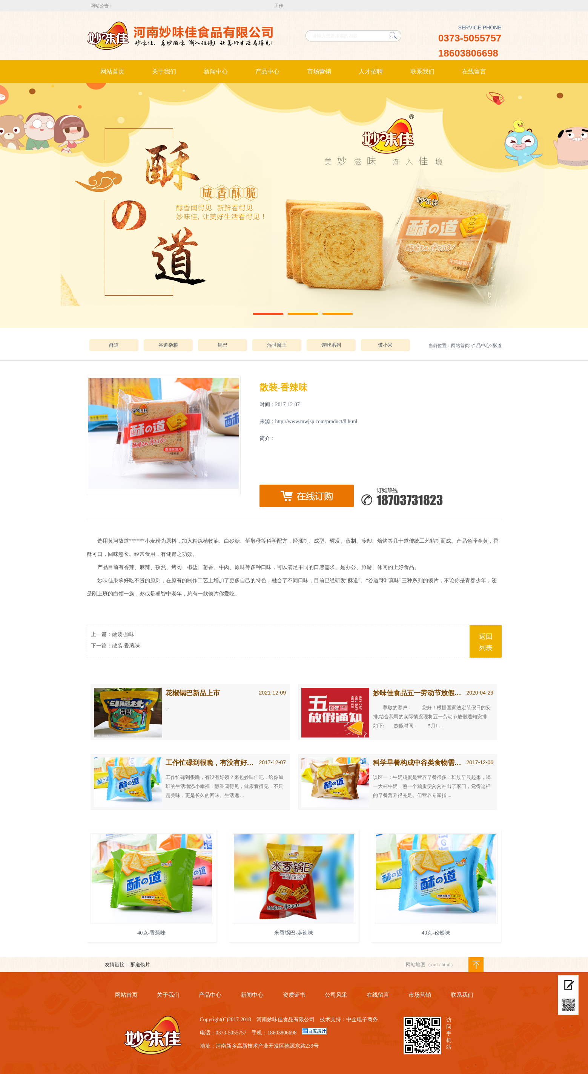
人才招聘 (371, 71)
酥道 (114, 345)
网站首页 (112, 71)
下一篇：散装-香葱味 (115, 646)
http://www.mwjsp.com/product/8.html (316, 421)
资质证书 (294, 995)
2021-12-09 (272, 693)
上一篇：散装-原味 (113, 634)
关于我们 (164, 71)
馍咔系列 (331, 345)
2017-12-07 (272, 762)
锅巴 (222, 345)
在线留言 (474, 71)
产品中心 (267, 71)
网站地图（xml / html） (431, 964)
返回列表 (486, 642)
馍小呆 (385, 345)
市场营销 (319, 71)
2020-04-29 (480, 693)
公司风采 (336, 995)
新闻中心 (216, 71)
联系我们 (422, 71)
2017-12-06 (480, 762)
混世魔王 (277, 345)
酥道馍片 (140, 964)
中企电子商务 (362, 1019)
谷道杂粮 (168, 345)
